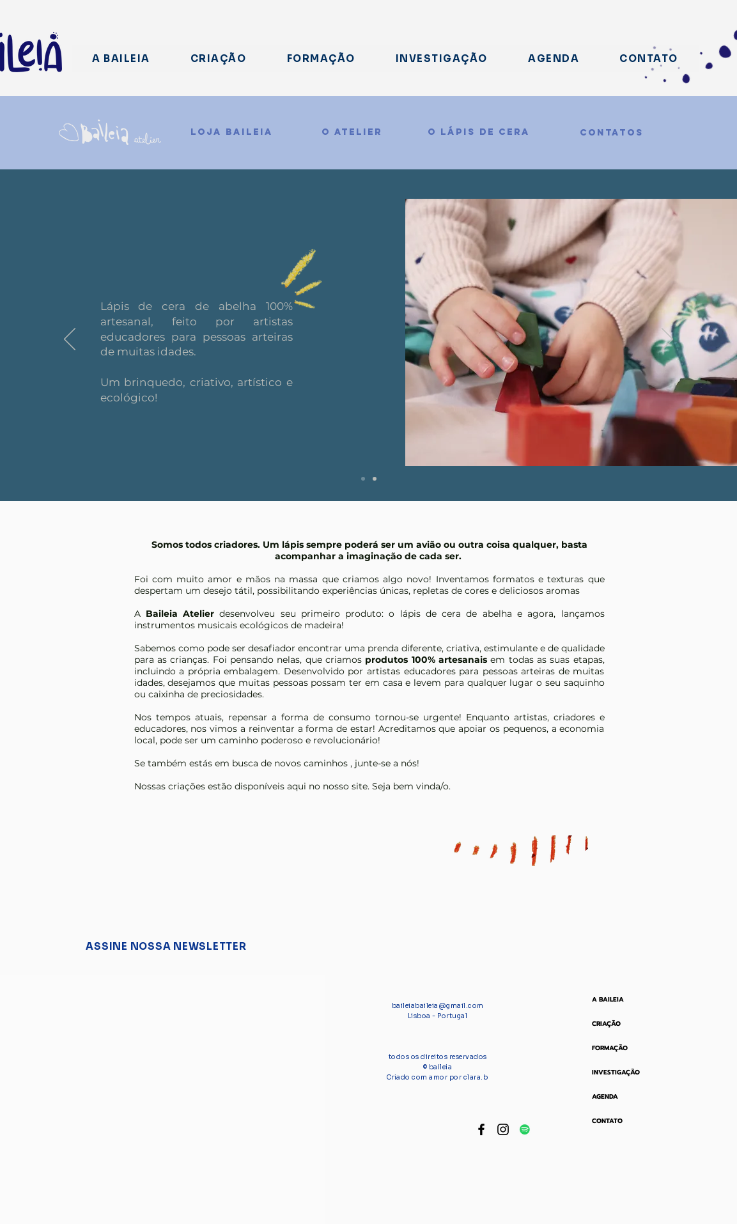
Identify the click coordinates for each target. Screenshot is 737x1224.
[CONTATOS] (611, 133)
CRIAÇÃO (606, 1023)
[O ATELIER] (352, 132)
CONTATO (607, 1121)
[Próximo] (667, 340)
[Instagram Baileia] (503, 1129)
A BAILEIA (608, 999)
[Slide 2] (363, 479)
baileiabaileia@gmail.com (438, 1006)
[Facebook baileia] (481, 1129)
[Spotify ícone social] (524, 1129)
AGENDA (605, 1096)
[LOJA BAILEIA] (232, 132)
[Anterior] (69, 340)
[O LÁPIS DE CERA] (478, 132)
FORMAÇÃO (610, 1048)
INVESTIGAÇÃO (616, 1072)
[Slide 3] (374, 479)
